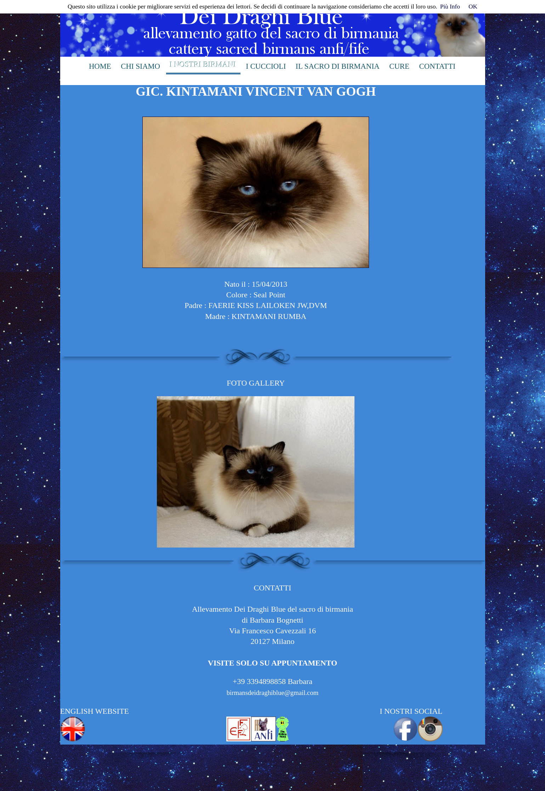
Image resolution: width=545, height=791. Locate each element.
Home (100, 66)
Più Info (450, 6)
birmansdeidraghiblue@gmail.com (273, 692)
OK (473, 6)
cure (399, 66)
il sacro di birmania (338, 66)
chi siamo (140, 66)
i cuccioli (266, 66)
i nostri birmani (203, 64)
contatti (437, 66)
